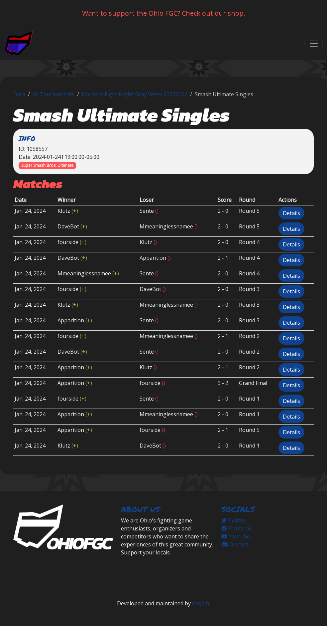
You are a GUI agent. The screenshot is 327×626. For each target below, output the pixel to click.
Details (291, 213)
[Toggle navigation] (313, 43)
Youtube (235, 536)
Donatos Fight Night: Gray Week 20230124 (134, 94)
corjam (200, 603)
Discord (234, 544)
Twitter (233, 520)
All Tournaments (53, 94)
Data (19, 94)
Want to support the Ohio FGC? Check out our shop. (163, 13)
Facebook (236, 528)
